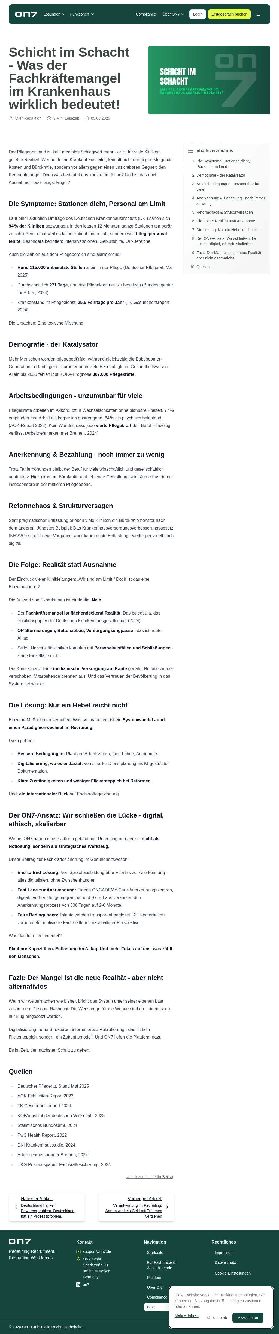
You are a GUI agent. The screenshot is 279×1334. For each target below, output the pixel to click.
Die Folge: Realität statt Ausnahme (225, 221)
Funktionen (82, 14)
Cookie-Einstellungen (233, 1273)
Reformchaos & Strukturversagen (224, 212)
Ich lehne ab (216, 1317)
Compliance (146, 14)
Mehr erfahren (187, 1315)
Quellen (203, 267)
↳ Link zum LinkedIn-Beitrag (150, 1177)
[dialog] (221, 1308)
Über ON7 (173, 14)
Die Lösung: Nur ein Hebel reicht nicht (228, 230)
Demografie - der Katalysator (220, 175)
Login (197, 14)
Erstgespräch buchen (229, 14)
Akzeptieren (248, 1317)
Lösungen (55, 14)
